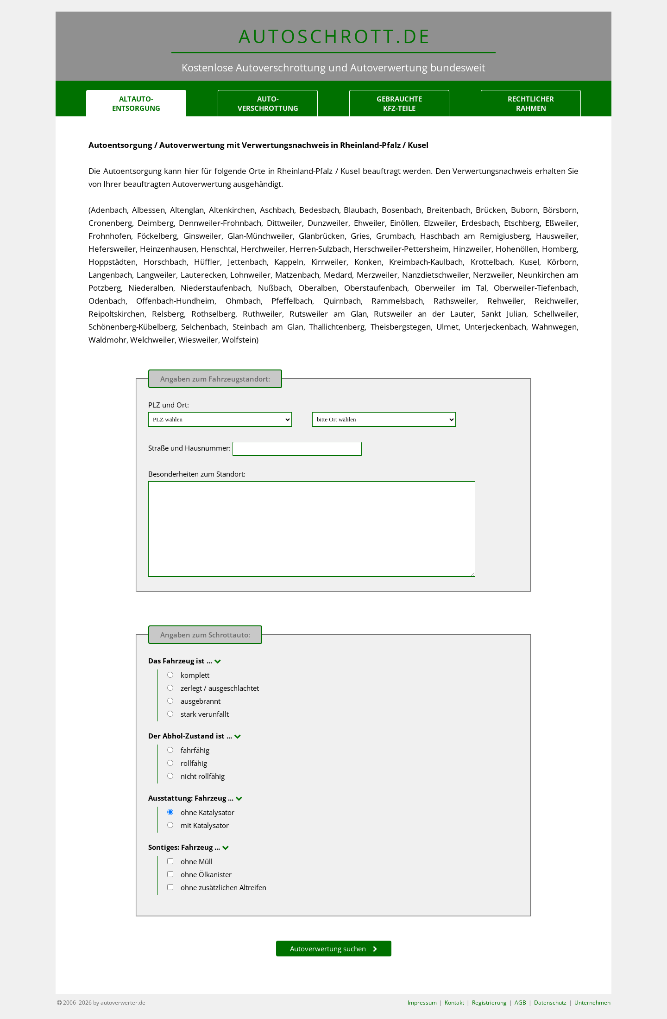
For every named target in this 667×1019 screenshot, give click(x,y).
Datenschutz (550, 1003)
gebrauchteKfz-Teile (399, 104)
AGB (520, 1003)
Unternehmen (592, 1003)
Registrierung (489, 1003)
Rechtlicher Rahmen (531, 104)
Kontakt (454, 1003)
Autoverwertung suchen (328, 949)
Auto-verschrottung (268, 104)
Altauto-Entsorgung (136, 104)
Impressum (422, 1003)
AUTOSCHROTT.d (334, 36)
